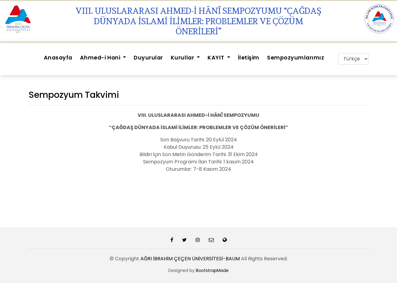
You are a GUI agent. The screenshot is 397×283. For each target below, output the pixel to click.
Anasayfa (58, 57)
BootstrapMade (212, 270)
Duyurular (148, 57)
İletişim (248, 57)
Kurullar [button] (183, 57)
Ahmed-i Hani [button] (101, 57)
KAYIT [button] (217, 57)
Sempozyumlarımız (295, 57)
